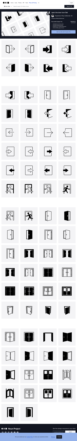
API (23, 2)
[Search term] (38, 6)
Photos (20, 2)
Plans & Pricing (33, 2)
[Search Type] (8, 6)
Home (12, 2)
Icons (16, 2)
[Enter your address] (60, 429)
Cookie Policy (31, 438)
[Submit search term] (69, 6)
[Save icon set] (47, 13)
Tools (26, 2)
